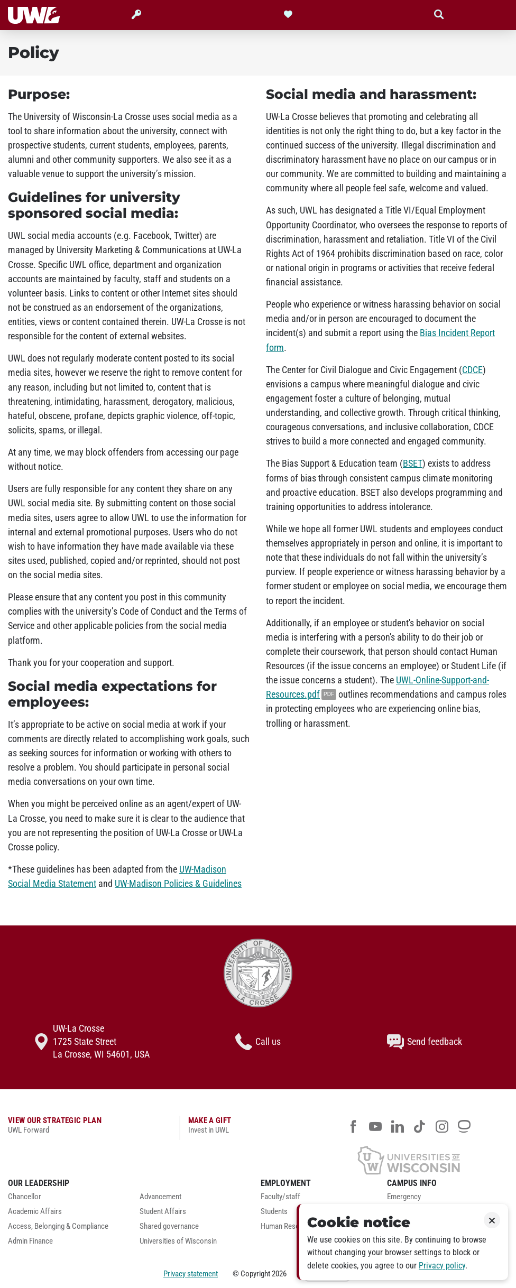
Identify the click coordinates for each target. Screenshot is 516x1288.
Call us (258, 1041)
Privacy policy (442, 1266)
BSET (412, 463)
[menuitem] (66, 1199)
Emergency (404, 1196)
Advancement (160, 1196)
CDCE (472, 370)
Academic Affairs (35, 1211)
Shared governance (169, 1226)
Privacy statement (190, 1273)
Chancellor (24, 1196)
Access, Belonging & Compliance (58, 1226)
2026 (279, 1273)
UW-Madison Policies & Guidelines (178, 883)
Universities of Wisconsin (178, 1241)
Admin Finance (30, 1241)
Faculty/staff (280, 1196)
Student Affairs (163, 1211)
